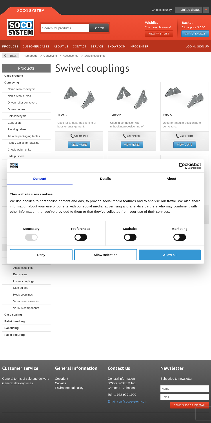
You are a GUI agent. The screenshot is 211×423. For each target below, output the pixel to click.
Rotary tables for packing (23, 142)
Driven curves (16, 109)
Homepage (31, 55)
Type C (167, 114)
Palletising (11, 328)
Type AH (115, 114)
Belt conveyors (17, 116)
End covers (20, 274)
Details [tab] (105, 178)
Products (10, 46)
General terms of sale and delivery (25, 378)
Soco (31, 11)
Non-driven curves (19, 96)
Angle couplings (23, 267)
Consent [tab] (39, 178)
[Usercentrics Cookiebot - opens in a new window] (182, 165)
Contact (79, 46)
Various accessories (25, 301)
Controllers (15, 122)
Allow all (169, 255)
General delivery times (17, 383)
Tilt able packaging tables (24, 136)
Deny (41, 255)
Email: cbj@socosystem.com (127, 401)
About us (61, 46)
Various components (26, 308)
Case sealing (13, 314)
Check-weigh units (19, 149)
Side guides (20, 287)
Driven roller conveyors (22, 102)
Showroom (117, 46)
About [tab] (171, 178)
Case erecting (13, 75)
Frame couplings (23, 281)
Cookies (60, 383)
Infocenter (139, 46)
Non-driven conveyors (21, 89)
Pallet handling (14, 321)
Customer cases (36, 46)
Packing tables (17, 129)
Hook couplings (23, 294)
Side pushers (16, 156)
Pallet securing (14, 334)
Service (97, 46)
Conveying (11, 82)
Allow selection (105, 255)
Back (12, 55)
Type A (62, 114)
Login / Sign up (197, 46)
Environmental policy (69, 388)
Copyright (61, 378)
